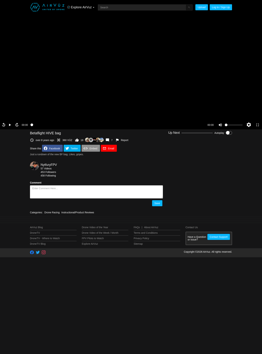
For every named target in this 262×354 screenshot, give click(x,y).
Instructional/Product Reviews (77, 313)
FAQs (137, 328)
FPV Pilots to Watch (93, 339)
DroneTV (35, 333)
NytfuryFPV (49, 165)
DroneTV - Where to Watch (45, 339)
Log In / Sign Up (221, 7)
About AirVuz (151, 328)
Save (157, 203)
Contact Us (192, 328)
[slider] (118, 124)
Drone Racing (52, 313)
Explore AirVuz (90, 344)
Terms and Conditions (146, 333)
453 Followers (48, 172)
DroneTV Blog (38, 344)
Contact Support (219, 337)
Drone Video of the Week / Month (100, 333)
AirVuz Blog (36, 328)
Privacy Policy (141, 339)
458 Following (48, 175)
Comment (35, 182)
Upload (201, 7)
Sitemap (138, 344)
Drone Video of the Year (95, 328)
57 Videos (46, 168)
